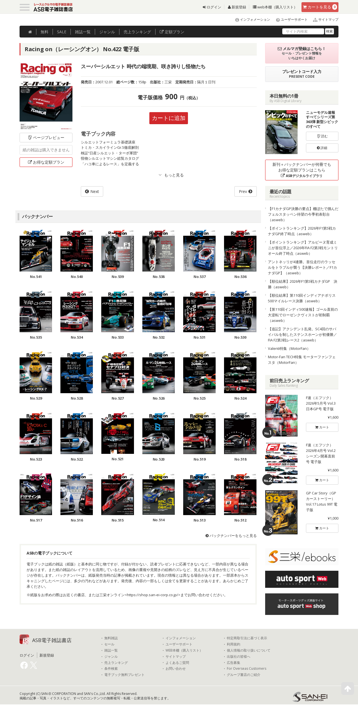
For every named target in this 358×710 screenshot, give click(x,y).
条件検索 (111, 668)
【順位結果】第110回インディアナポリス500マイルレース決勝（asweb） (302, 298)
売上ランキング (116, 663)
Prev (243, 191)
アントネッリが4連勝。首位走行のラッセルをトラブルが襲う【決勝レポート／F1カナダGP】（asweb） (302, 267)
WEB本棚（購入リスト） (184, 650)
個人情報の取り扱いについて (248, 650)
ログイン (212, 7)
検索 (329, 31)
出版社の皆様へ (238, 656)
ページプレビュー (46, 137)
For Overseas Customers (246, 668)
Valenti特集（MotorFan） (289, 348)
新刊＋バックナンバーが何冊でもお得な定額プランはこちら (301, 170)
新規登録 (237, 7)
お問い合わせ (176, 668)
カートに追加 (168, 118)
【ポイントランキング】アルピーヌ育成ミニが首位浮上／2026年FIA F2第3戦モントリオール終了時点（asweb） (303, 248)
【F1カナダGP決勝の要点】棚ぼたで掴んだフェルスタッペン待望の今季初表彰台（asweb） (303, 214)
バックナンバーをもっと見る (231, 535)
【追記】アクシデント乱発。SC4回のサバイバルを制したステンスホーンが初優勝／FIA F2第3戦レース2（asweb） (302, 334)
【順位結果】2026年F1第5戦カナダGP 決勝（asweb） (302, 284)
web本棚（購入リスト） (275, 7)
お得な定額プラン (46, 162)
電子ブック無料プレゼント (124, 675)
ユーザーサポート (289, 19)
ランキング (137, 31)
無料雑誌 (111, 638)
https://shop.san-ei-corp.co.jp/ (152, 594)
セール (109, 644)
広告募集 (233, 663)
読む (322, 136)
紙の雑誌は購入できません (46, 149)
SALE (61, 31)
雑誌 (83, 31)
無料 (44, 31)
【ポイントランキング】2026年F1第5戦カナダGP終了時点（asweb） (302, 231)
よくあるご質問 (177, 663)
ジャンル (107, 31)
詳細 (322, 147)
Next (94, 191)
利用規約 (233, 644)
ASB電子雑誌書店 (52, 640)
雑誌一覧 (111, 650)
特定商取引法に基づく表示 (247, 638)
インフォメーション (250, 19)
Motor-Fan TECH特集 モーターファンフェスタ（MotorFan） (302, 359)
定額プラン (172, 31)
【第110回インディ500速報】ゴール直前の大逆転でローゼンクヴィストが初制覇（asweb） (303, 315)
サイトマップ (323, 19)
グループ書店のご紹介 (243, 675)
